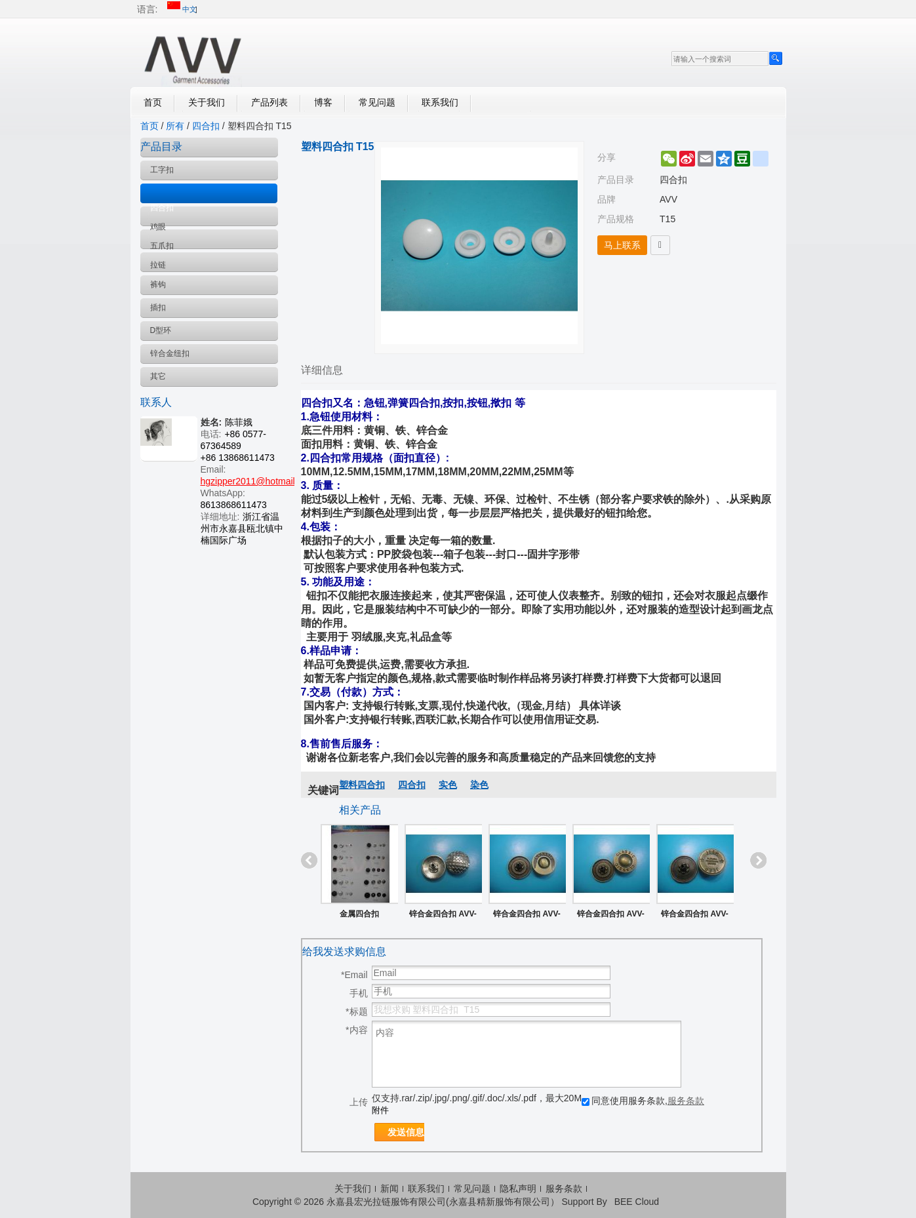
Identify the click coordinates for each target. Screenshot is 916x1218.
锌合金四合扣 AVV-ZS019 (694, 916)
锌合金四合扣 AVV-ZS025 (442, 916)
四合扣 (206, 126)
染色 (479, 784)
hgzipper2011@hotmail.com (258, 481)
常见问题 (377, 102)
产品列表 (269, 102)
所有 (175, 126)
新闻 (389, 1188)
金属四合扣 (359, 913)
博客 (323, 102)
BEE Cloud (636, 1201)
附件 (380, 1110)
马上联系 (622, 245)
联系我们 (440, 102)
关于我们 (206, 102)
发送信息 (406, 1132)
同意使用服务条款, (643, 1100)
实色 (448, 784)
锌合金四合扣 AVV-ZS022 (526, 916)
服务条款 (685, 1100)
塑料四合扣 (362, 784)
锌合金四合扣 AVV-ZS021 (610, 916)
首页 (153, 102)
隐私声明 (518, 1188)
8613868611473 (234, 505)
